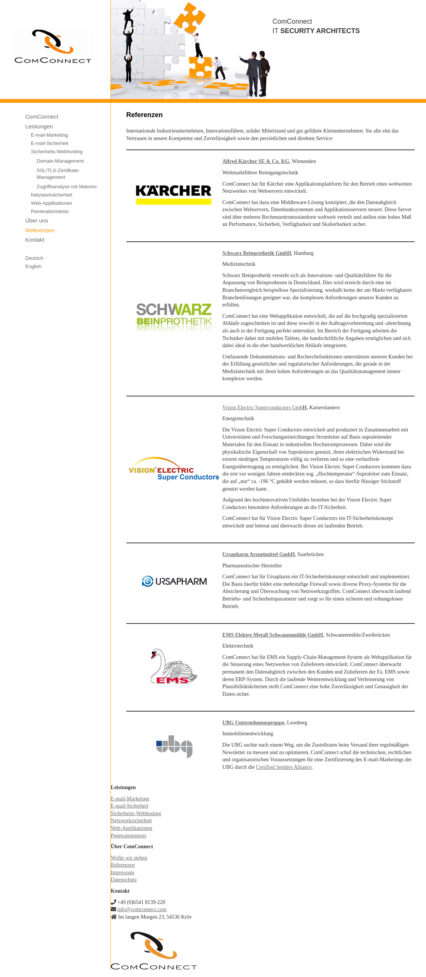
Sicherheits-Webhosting (57, 151)
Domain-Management (60, 161)
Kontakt (34, 239)
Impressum (122, 872)
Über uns (36, 220)
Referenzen (40, 230)
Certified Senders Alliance (284, 767)
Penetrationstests (50, 211)
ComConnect (41, 116)
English (33, 266)
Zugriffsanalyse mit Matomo (67, 186)
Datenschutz (124, 880)
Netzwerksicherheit (51, 195)
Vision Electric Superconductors (256, 407)
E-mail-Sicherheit (49, 143)
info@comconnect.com (142, 909)
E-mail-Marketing (49, 135)
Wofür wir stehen (129, 858)
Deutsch (34, 258)
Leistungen (39, 126)
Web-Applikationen (51, 203)
